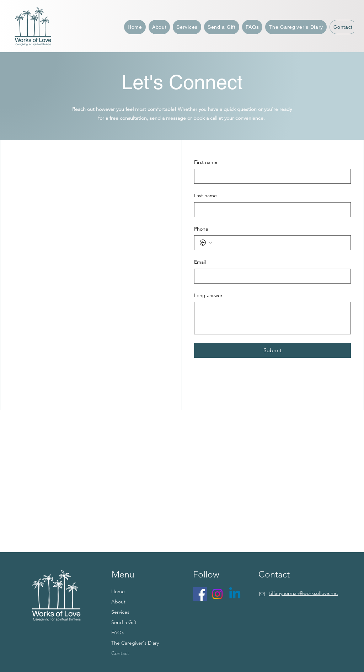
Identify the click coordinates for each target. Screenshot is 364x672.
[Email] (270, 276)
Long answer (208, 295)
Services (120, 612)
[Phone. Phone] (279, 243)
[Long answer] (272, 318)
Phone (201, 229)
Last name (205, 195)
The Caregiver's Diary (135, 643)
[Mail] (262, 594)
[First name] (270, 176)
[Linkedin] (235, 594)
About (118, 601)
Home (118, 591)
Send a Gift (123, 622)
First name (206, 162)
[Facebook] (200, 594)
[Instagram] (217, 594)
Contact (120, 653)
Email (200, 262)
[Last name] (270, 210)
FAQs (117, 632)
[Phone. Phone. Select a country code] (206, 242)
